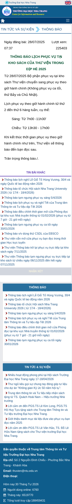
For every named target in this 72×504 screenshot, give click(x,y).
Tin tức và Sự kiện (17, 29)
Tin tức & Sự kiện (38, 367)
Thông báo (52, 29)
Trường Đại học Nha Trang (20, 2)
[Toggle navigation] (68, 21)
